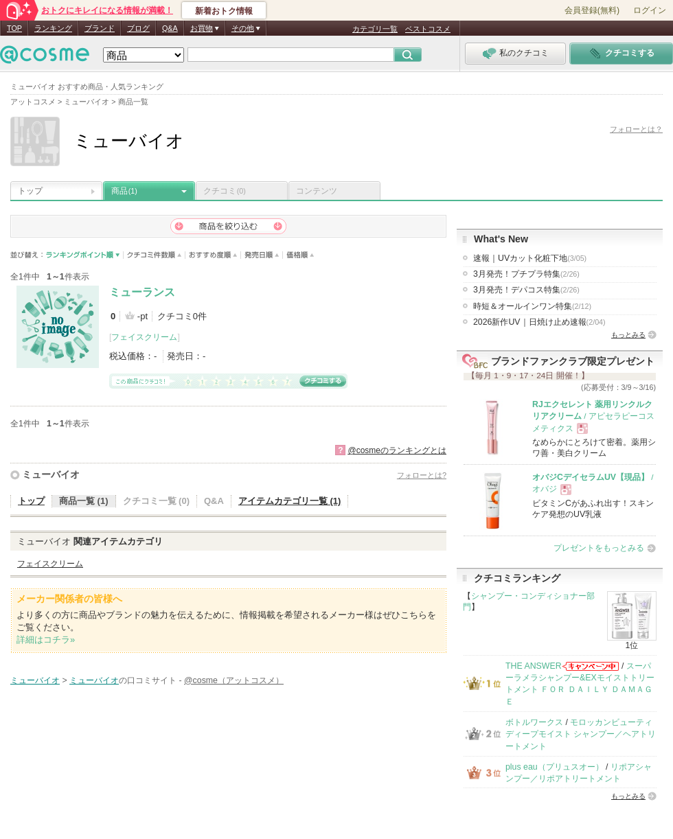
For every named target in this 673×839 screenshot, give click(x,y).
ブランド (99, 28)
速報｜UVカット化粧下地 (529, 258)
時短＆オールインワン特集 (532, 306)
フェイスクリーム (144, 337)
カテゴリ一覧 (375, 29)
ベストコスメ (427, 29)
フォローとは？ (636, 129)
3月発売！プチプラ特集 (526, 274)
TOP (14, 28)
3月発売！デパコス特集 (526, 290)
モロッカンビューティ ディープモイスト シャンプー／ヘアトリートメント (580, 734)
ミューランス (142, 292)
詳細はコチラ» (45, 639)
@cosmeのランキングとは (396, 450)
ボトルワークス (534, 722)
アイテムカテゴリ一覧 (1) (289, 501)
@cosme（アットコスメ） (234, 680)
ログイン (649, 10)
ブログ (138, 28)
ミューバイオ (51, 474)
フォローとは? (421, 475)
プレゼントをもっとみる (599, 548)
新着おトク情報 (224, 11)
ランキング (53, 28)
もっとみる (628, 334)
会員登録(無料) (591, 10)
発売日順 (262, 255)
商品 (124, 191)
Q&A (170, 28)
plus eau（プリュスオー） (554, 767)
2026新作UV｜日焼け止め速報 (539, 322)
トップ (30, 191)
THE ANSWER (533, 666)
